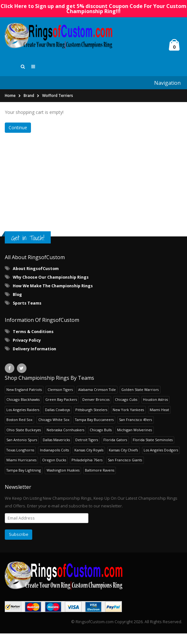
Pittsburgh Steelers (91, 412)
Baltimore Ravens (99, 472)
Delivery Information (34, 351)
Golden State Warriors (140, 392)
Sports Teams (27, 305)
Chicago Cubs (126, 402)
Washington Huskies (63, 472)
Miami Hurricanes (21, 462)
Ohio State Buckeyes (23, 432)
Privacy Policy (27, 343)
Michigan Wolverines (134, 432)
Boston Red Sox (19, 422)
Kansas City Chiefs (123, 452)
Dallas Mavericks (56, 442)
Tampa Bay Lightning (23, 472)
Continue (18, 130)
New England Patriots (24, 392)
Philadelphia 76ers (86, 462)
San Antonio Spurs (21, 442)
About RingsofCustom (36, 271)
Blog (17, 297)
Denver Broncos (95, 402)
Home (10, 98)
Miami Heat (159, 412)
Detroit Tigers (86, 442)
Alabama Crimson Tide (97, 392)
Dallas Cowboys (57, 412)
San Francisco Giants (125, 462)
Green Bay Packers (61, 402)
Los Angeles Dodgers (161, 452)
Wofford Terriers (57, 98)
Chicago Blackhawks (23, 402)
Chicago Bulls (101, 432)
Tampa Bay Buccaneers (94, 422)
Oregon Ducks (54, 462)
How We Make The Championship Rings (53, 288)
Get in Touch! (27, 240)
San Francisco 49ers (135, 422)
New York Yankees (128, 412)
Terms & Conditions (33, 334)
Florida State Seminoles (153, 442)
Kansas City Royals (88, 452)
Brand (29, 98)
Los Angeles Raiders (22, 412)
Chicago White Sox (54, 422)
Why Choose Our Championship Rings (51, 279)
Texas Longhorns (20, 452)
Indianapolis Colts (54, 452)
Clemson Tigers (60, 392)
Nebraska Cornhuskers (65, 432)
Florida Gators (115, 442)
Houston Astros (155, 402)
